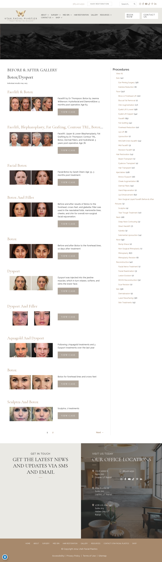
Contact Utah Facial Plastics (116, 543)
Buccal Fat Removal (126, 100)
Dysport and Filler (22, 306)
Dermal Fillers (124, 186)
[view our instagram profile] (140, 4)
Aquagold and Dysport (25, 338)
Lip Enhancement (125, 195)
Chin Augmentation (126, 105)
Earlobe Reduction (126, 87)
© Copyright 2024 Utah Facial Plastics (79, 549)
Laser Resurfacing (125, 298)
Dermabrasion (124, 294)
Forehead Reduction (126, 127)
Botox (12, 238)
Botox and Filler (20, 197)
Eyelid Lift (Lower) (126, 109)
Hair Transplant (124, 168)
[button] (100, 4)
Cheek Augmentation (127, 181)
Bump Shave (123, 244)
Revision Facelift (125, 150)
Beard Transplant (125, 159)
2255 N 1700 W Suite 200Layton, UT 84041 (103, 491)
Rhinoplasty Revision (127, 258)
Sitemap (102, 556)
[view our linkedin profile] (155, 4)
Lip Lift (121, 132)
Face (118, 91)
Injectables (120, 172)
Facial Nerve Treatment (128, 267)
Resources (95, 543)
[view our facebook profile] (143, 4)
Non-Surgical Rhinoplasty (129, 249)
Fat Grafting (123, 123)
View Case (68, 112)
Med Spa (56, 543)
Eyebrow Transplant (126, 163)
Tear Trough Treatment (128, 213)
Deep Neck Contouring (127, 222)
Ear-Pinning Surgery (126, 82)
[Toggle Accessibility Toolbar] (5, 557)
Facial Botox (17, 165)
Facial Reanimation (126, 271)
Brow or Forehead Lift (127, 96)
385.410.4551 (78, 4)
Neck (118, 217)
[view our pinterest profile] (152, 4)
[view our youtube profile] (146, 4)
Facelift (121, 118)
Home (28, 543)
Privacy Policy (73, 556)
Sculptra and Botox (22, 401)
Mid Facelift (123, 145)
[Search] (134, 4)
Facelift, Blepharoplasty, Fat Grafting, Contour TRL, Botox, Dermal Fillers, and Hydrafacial (80, 127)
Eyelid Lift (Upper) (125, 114)
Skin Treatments (125, 302)
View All (119, 74)
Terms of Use (89, 556)
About (36, 543)
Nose (118, 240)
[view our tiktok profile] (149, 4)
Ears (118, 78)
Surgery (46, 543)
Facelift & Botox (20, 91)
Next (100, 432)
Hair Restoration (122, 154)
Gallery (84, 543)
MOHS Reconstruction (127, 280)
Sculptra (121, 208)
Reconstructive (122, 262)
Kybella (121, 231)
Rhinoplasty (123, 253)
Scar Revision (123, 285)
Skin (117, 289)
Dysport (13, 271)
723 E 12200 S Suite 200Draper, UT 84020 (103, 474)
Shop (134, 543)
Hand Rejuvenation (126, 190)
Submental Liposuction (128, 235)
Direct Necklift (124, 226)
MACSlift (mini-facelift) (127, 141)
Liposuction (123, 136)
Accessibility (58, 556)
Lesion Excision (124, 276)
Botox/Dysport (124, 177)
